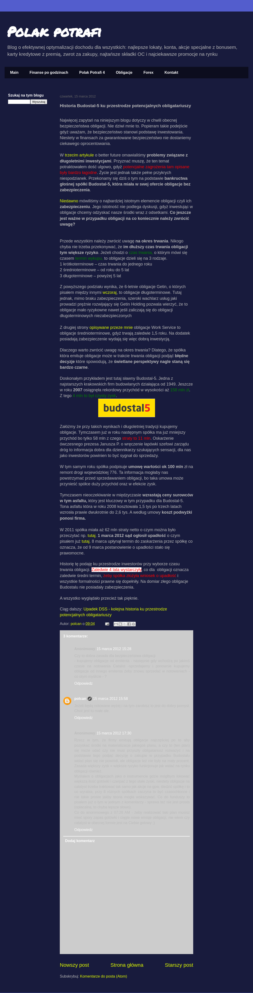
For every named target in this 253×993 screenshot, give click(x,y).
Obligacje (124, 72)
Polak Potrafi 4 (92, 72)
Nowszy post (74, 965)
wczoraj (109, 292)
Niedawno (69, 201)
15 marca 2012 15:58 (110, 699)
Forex (149, 72)
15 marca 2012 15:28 (114, 649)
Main (14, 72)
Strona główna (126, 965)
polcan (77, 624)
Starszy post (179, 965)
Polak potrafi (54, 31)
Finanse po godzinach (48, 72)
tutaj (91, 535)
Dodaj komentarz (80, 841)
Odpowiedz (83, 683)
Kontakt (171, 72)
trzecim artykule (79, 155)
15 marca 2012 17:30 (114, 733)
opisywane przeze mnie (111, 327)
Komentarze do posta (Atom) (103, 976)
